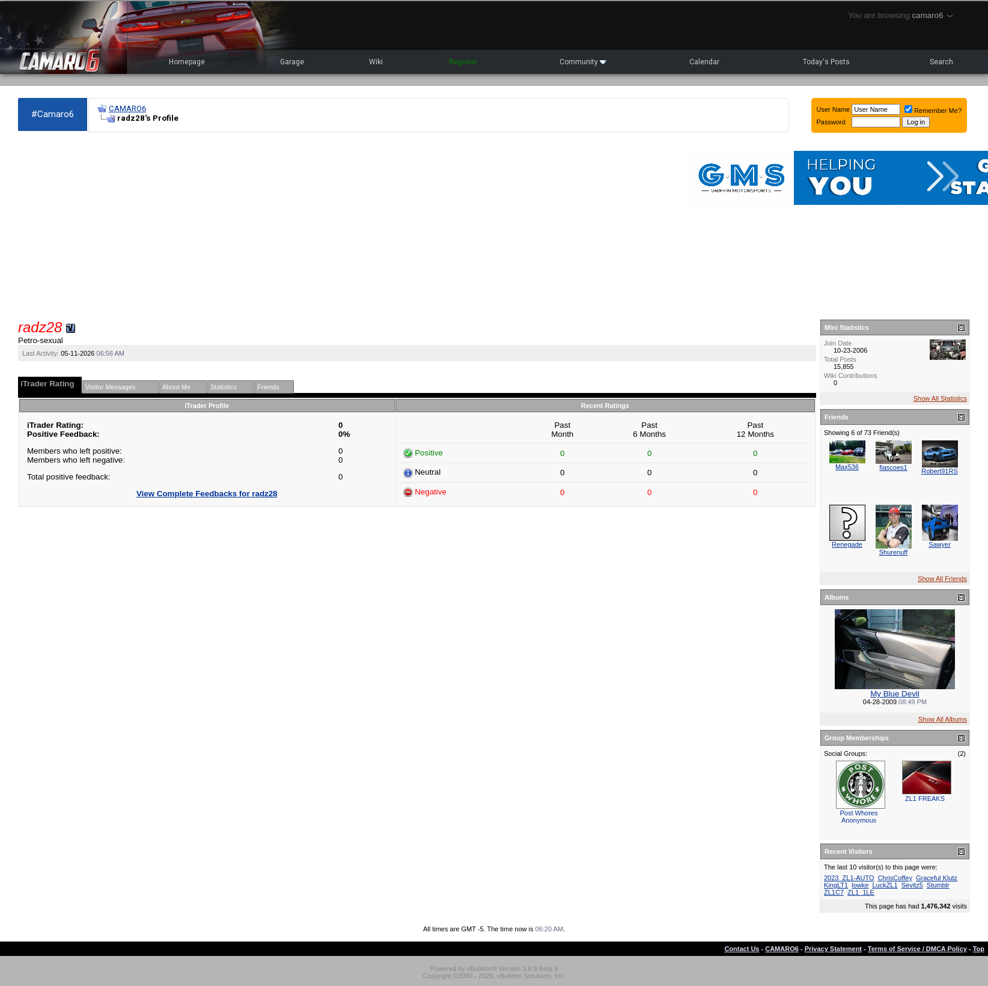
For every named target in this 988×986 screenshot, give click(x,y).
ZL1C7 (834, 892)
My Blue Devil (894, 693)
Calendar (704, 62)
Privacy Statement (833, 948)
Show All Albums (942, 719)
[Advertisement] (286, 226)
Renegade (847, 544)
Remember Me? (933, 110)
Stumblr (938, 885)
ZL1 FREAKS (925, 798)
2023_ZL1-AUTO (849, 877)
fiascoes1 (893, 467)
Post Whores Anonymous (859, 816)
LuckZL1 (884, 885)
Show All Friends (942, 578)
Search (941, 62)
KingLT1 (836, 885)
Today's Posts (826, 62)
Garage (292, 62)
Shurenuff (893, 552)
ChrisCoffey (895, 877)
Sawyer (940, 544)
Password (831, 122)
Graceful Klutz (936, 877)
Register (463, 62)
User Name (833, 109)
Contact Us (741, 948)
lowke (860, 885)
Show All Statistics (940, 398)
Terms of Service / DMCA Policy (917, 948)
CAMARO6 (127, 108)
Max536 (847, 466)
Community (583, 62)
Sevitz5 (912, 885)
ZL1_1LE (860, 892)
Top (978, 948)
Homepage (187, 62)
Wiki (376, 62)
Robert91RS (939, 471)
